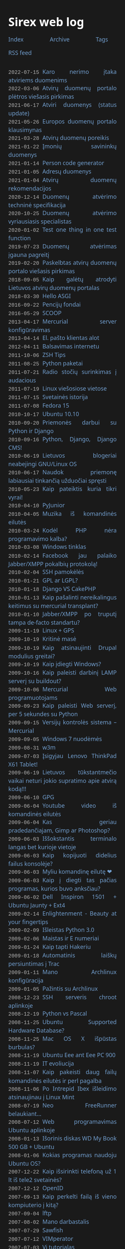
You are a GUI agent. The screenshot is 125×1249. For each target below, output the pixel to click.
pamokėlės (63, 554)
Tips (54, 345)
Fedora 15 (55, 393)
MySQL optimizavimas (72, 1215)
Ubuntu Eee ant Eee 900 (79, 1021)
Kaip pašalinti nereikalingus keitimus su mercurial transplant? (62, 583)
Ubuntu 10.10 (60, 401)
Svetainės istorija (65, 385)
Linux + (58, 611)
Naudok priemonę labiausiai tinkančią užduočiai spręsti (62, 462)
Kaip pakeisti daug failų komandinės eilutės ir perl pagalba (62, 1042)
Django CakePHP (69, 571)
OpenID (52, 1150)
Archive (60, 39)
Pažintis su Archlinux (70, 957)
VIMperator (57, 1198)
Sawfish (52, 1190)
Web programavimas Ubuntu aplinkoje (62, 1090)
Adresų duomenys (66, 168)
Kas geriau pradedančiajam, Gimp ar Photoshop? (62, 800)
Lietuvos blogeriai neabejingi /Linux (62, 446)
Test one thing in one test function (62, 229)
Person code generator (73, 160)
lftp (47, 1174)
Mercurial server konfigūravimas (62, 317)
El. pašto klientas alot (70, 329)
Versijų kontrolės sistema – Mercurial (62, 704)
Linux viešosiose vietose (74, 377)
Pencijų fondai (61, 297)
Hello (56, 289)
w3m (48, 723)
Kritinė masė (59, 619)
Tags (102, 39)
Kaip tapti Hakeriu (66, 916)
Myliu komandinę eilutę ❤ (77, 844)
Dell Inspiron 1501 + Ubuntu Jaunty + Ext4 (62, 873)
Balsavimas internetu (70, 337)
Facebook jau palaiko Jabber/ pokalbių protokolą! (62, 542)
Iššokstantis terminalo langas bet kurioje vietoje (62, 816)
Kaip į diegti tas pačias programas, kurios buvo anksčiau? (62, 856)
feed (20, 53)
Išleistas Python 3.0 (68, 900)
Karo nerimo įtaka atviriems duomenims (62, 76)
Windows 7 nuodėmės (72, 715)
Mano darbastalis (65, 1182)
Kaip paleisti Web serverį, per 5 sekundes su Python (62, 687)
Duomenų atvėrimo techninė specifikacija (62, 196)
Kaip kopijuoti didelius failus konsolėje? (62, 832)
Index (16, 39)
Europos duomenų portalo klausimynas (62, 124)
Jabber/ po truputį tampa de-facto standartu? (62, 599)
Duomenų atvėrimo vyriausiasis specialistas (62, 212)
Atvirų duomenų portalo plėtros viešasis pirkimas (62, 92)
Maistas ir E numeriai (70, 909)
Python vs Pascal (64, 981)
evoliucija (58, 1029)
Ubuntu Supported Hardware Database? (62, 993)
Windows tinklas (64, 530)
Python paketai (62, 353)
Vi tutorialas (58, 1206)
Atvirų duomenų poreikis (75, 136)
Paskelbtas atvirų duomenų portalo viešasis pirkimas (62, 261)
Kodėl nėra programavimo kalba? (62, 518)
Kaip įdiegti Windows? (71, 643)
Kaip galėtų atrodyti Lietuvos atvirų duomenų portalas (62, 277)
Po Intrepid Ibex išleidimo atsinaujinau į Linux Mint (62, 1058)
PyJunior (53, 490)
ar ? (60, 562)
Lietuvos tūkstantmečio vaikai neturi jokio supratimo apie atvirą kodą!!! (62, 756)
